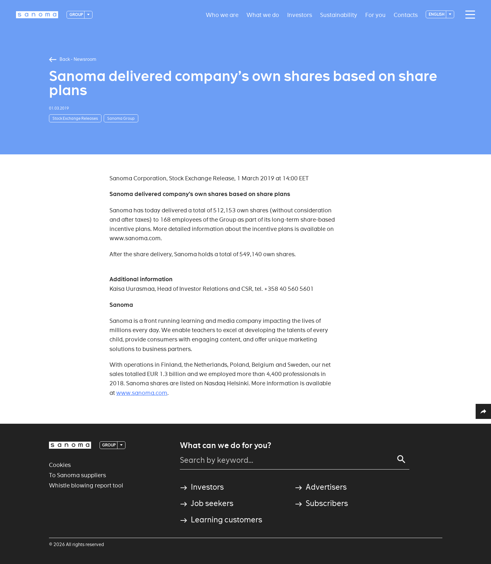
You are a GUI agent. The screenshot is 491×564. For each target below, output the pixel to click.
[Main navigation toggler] (468, 14)
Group (76, 14)
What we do (262, 14)
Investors (299, 14)
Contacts (406, 14)
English (437, 14)
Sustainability (338, 14)
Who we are (222, 14)
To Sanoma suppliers (77, 475)
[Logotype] (37, 14)
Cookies (60, 465)
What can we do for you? (225, 445)
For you (375, 14)
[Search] (401, 459)
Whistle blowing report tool (86, 485)
